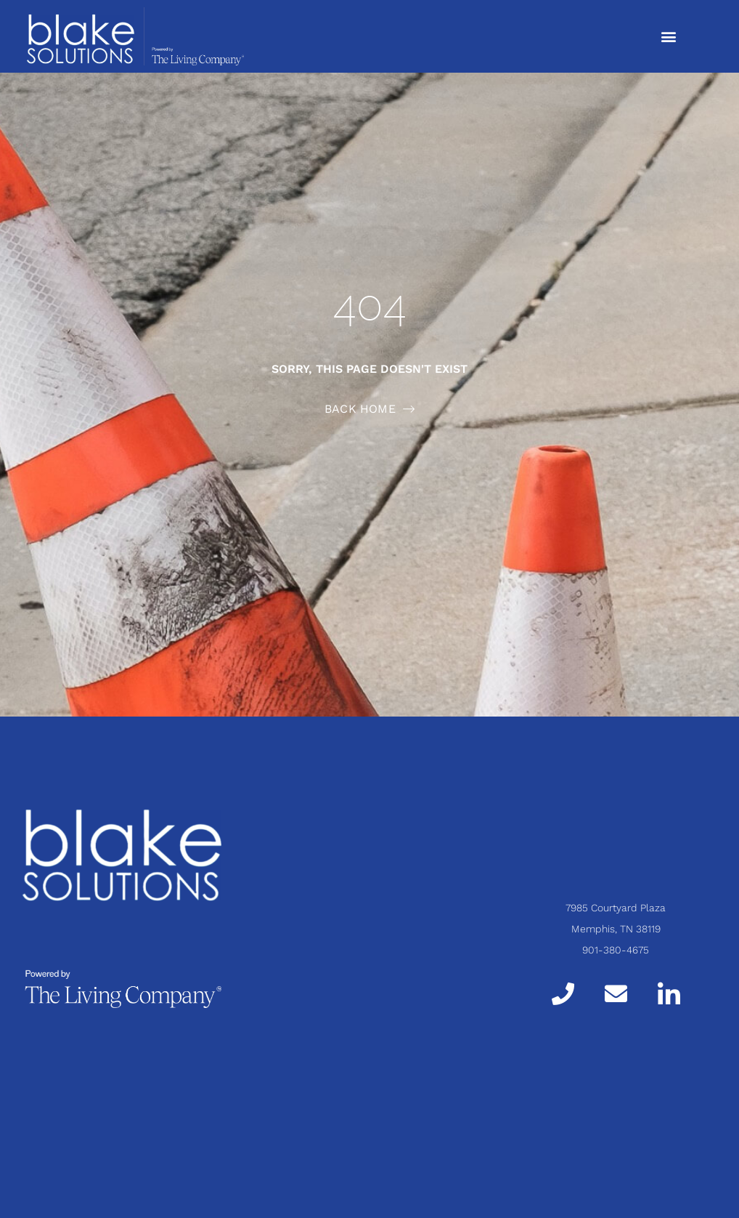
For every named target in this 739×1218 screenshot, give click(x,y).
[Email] (616, 993)
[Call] (563, 993)
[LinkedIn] (669, 993)
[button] (668, 36)
